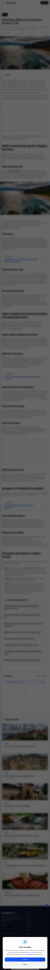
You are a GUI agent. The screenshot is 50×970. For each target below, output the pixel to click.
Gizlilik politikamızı (30, 954)
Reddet (25, 964)
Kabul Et (25, 959)
